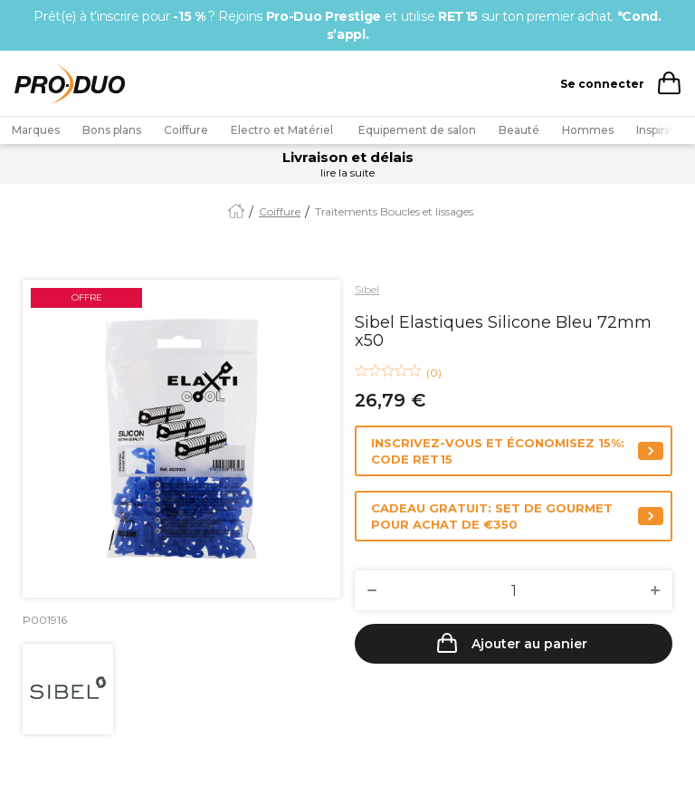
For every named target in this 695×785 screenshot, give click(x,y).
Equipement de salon (417, 130)
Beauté (519, 130)
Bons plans (111, 130)
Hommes (588, 130)
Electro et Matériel (283, 130)
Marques (36, 130)
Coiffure (186, 130)
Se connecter (602, 84)
